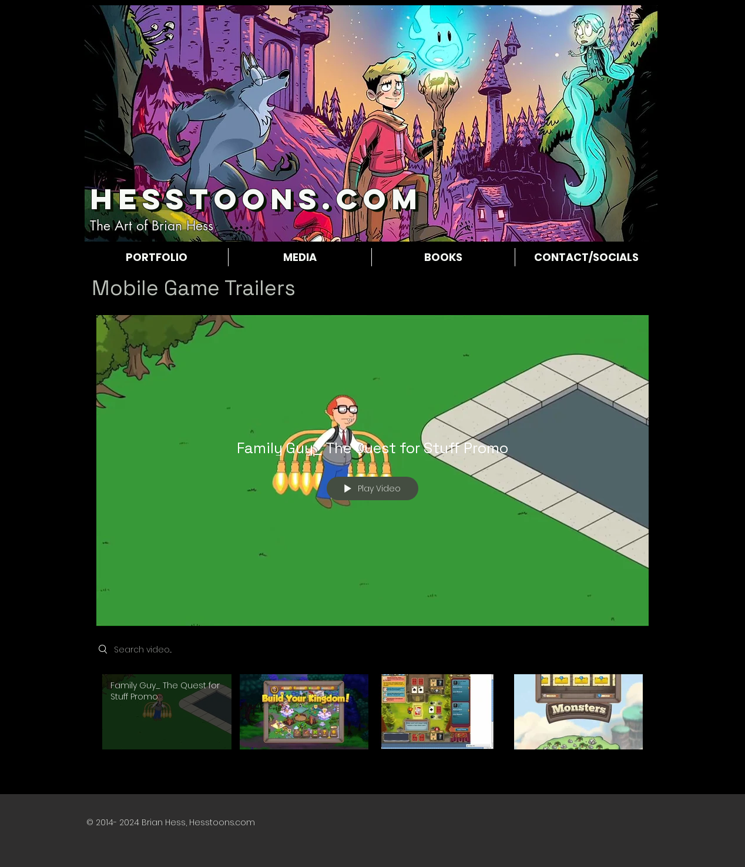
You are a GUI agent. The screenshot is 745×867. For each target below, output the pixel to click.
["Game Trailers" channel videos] (372, 718)
